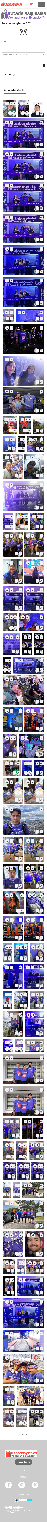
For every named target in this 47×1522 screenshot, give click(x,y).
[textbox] (22, 54)
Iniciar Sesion (23, 1462)
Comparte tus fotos (15, 90)
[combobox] (23, 54)
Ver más (23, 1434)
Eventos (23, 1470)
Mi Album (10, 74)
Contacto (23, 1477)
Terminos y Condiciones (14, 1507)
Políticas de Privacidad (14, 1509)
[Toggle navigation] (41, 4)
